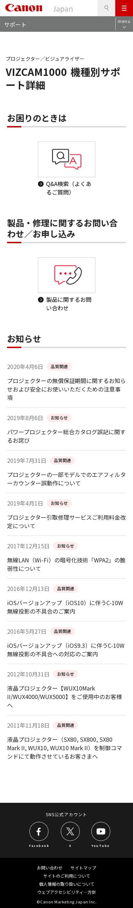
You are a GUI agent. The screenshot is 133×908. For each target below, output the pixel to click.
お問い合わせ (49, 868)
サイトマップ (83, 868)
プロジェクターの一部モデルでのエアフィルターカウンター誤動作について (66, 478)
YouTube (101, 845)
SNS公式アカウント (66, 814)
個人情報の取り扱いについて (66, 884)
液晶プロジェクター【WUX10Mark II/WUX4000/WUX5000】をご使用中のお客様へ (64, 696)
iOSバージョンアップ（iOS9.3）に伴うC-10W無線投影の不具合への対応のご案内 (65, 649)
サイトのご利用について (66, 876)
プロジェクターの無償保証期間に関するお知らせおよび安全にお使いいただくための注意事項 (66, 389)
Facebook (39, 845)
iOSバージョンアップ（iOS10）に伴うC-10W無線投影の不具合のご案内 (65, 606)
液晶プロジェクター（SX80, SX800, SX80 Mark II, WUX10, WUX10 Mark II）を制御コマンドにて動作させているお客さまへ (64, 747)
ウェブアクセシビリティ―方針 (66, 892)
